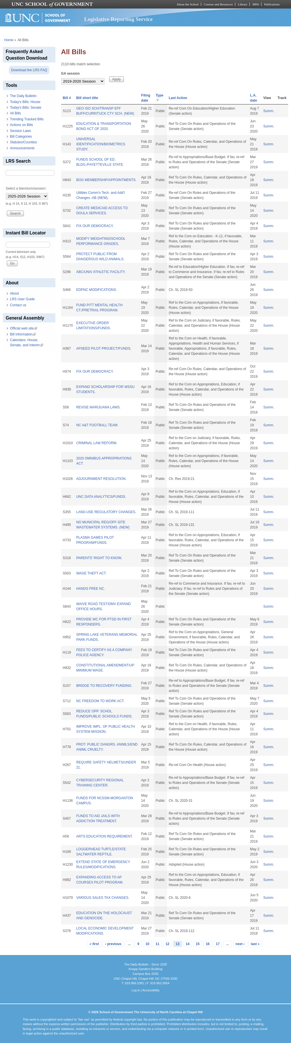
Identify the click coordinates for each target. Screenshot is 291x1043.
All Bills (15, 113)
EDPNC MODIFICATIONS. (96, 290)
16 (207, 944)
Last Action (178, 98)
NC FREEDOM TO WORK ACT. (100, 701)
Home (8, 40)
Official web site (23, 328)
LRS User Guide (22, 299)
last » (255, 944)
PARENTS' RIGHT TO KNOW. (99, 558)
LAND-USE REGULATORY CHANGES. (106, 512)
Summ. (268, 111)
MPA (255, 4)
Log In (135, 990)
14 (187, 944)
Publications (272, 4)
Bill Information (23, 334)
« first (94, 944)
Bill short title (87, 98)
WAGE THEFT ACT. (91, 573)
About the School (188, 4)
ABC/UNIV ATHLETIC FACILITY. (101, 272)
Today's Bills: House (25, 102)
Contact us (18, 305)
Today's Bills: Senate (25, 108)
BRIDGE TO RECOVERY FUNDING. (104, 686)
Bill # (67, 98)
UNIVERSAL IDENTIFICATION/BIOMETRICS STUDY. (100, 144)
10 (147, 944)
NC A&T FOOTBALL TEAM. (97, 425)
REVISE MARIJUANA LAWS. (98, 407)
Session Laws (20, 131)
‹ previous (113, 944)
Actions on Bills (21, 125)
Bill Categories (21, 136)
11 (157, 944)
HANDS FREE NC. (90, 589)
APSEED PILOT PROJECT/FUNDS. (103, 349)
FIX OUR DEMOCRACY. (95, 226)
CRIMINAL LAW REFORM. (96, 443)
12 (167, 944)
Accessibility (150, 990)
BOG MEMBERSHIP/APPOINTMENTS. (106, 180)
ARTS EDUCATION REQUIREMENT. (104, 836)
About (14, 293)
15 (197, 944)
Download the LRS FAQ (29, 70)
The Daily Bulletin (23, 96)
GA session (70, 73)
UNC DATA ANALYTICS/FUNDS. (101, 497)
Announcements (22, 148)
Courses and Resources (218, 4)
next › (240, 944)
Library (242, 4)
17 (217, 944)
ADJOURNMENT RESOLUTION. (101, 479)
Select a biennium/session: (26, 188)
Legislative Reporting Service (118, 19)
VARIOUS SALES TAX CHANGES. (102, 898)
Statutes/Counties (23, 142)
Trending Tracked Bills (26, 119)
